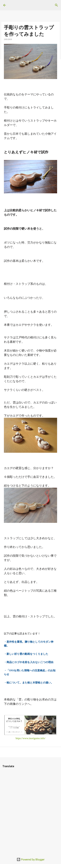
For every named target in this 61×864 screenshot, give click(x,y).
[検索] (56, 5)
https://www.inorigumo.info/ (30, 738)
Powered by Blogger (31, 859)
